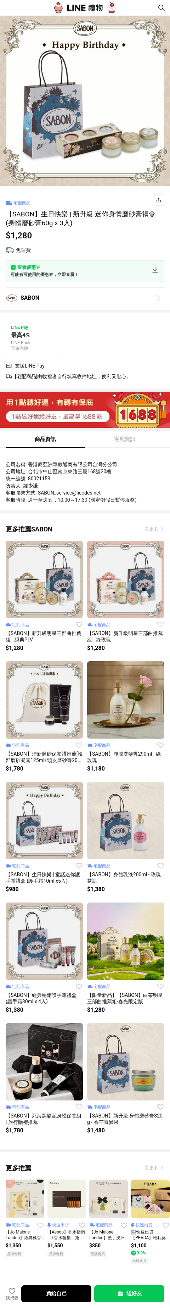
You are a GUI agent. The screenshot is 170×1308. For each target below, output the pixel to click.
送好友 (129, 1293)
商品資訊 (45, 439)
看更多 (151, 528)
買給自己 (56, 1293)
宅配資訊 (124, 439)
